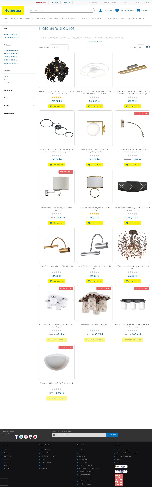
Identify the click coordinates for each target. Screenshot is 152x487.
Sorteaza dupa (44, 47)
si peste (12, 37)
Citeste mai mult (94, 42)
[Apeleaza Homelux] (129, 2)
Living (81, 453)
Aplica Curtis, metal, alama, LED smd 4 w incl (57, 266)
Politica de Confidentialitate (127, 453)
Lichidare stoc (41, 2)
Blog (137, 2)
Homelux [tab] (5, 445)
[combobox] (61, 10)
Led (6, 83)
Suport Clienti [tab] (44, 445)
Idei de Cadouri (84, 481)
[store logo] (13, 10)
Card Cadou (46, 462)
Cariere (147, 2)
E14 (6, 76)
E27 (6, 79)
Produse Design (85, 484)
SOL (118, 462)
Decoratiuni (83, 462)
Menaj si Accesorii (85, 478)
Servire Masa (83, 459)
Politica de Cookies (124, 456)
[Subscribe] (112, 435)
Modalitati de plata (49, 456)
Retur (43, 465)
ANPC (119, 459)
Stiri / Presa (8, 456)
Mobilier (82, 450)
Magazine (67, 2)
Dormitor (82, 456)
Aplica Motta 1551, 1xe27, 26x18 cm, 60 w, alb (56, 383)
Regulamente (46, 450)
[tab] (19, 28)
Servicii (44, 468)
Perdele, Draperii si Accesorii (89, 468)
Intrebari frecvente (48, 453)
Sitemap (7, 465)
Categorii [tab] (80, 445)
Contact (124, 2)
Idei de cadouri (92, 2)
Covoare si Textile (85, 465)
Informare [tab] (118, 445)
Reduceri (55, 2)
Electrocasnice (84, 475)
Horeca (78, 2)
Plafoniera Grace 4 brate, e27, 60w (94, 324)
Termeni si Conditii (123, 450)
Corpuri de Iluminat (86, 472)
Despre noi (8, 450)
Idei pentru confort (109, 2)
